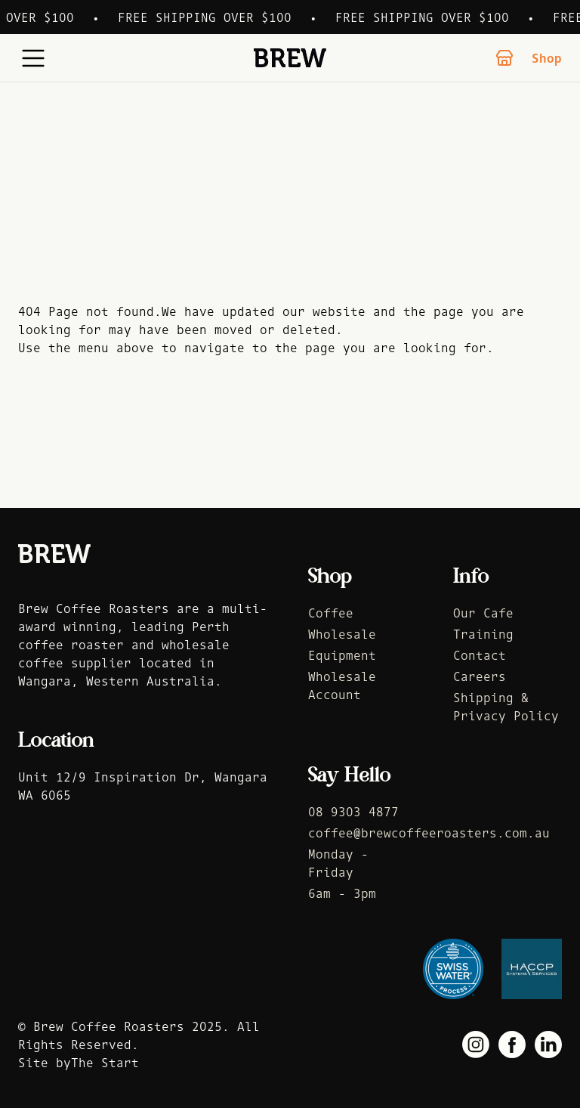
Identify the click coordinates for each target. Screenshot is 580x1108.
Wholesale (342, 634)
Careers (479, 676)
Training (483, 634)
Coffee (330, 613)
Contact (479, 655)
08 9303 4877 (353, 811)
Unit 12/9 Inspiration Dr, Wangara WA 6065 (142, 786)
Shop (528, 58)
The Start (105, 1062)
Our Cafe (483, 613)
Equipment (342, 655)
